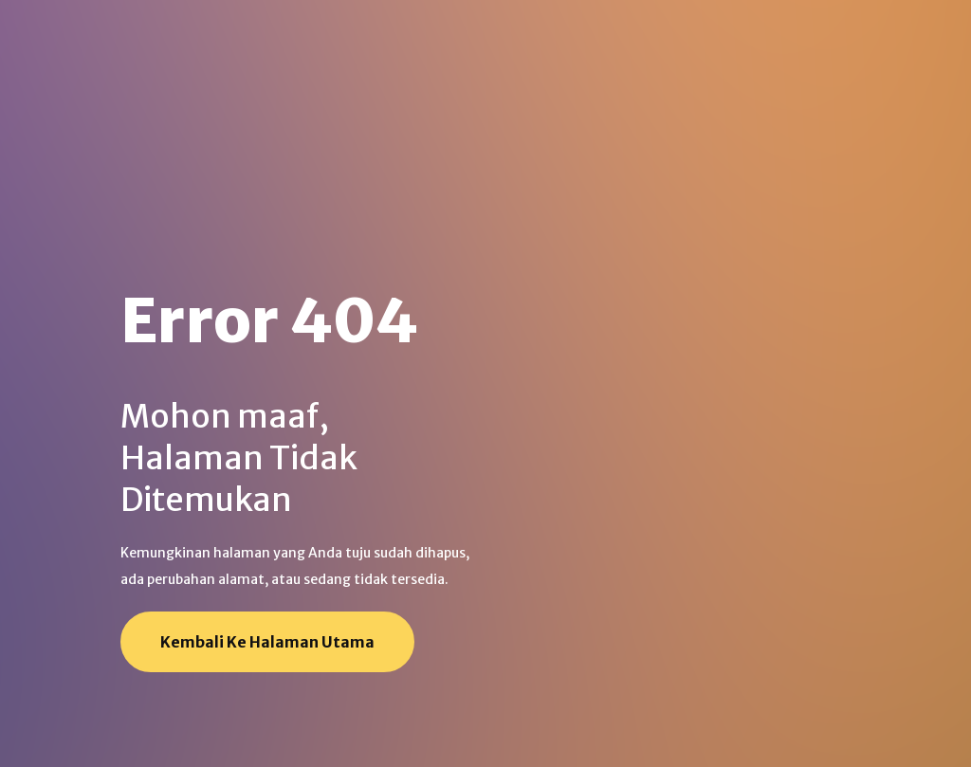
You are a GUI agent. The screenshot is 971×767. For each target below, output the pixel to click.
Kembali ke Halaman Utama (267, 641)
